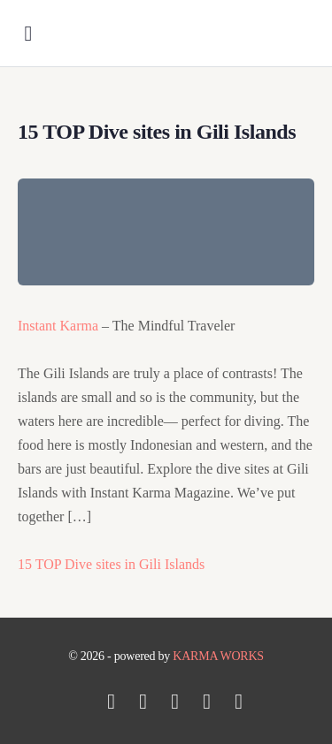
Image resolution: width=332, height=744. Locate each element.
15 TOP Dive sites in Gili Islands (111, 564)
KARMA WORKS (218, 656)
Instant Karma (58, 325)
